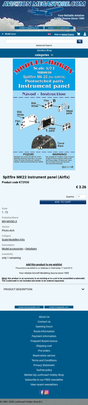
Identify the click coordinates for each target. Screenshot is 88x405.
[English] (49, 34)
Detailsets (31, 248)
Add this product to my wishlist (44, 264)
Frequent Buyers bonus (44, 341)
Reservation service (44, 355)
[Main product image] (44, 169)
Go (79, 41)
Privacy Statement (44, 365)
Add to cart (63, 202)
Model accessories (12, 248)
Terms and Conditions (44, 360)
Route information (44, 331)
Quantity (70, 197)
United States (67, 34)
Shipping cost (44, 345)
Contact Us (44, 321)
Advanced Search (44, 45)
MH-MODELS (9, 221)
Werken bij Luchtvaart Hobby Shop (44, 374)
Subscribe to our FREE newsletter (44, 379)
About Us (44, 316)
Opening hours (44, 326)
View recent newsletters (44, 384)
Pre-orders (44, 350)
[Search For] (41, 41)
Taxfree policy (44, 370)
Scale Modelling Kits (13, 239)
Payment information (44, 336)
